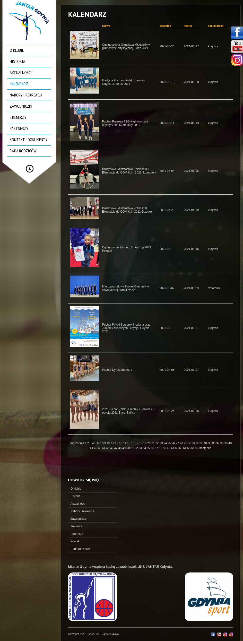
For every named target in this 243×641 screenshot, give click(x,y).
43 (100, 448)
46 (112, 448)
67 (197, 448)
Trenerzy (18, 117)
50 (128, 448)
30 (190, 443)
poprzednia (77, 443)
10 (109, 443)
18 (141, 443)
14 (125, 443)
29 (186, 443)
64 (185, 448)
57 (157, 448)
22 (158, 443)
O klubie (17, 50)
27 (178, 443)
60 (169, 448)
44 (104, 448)
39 (226, 443)
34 (206, 443)
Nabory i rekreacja (26, 95)
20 (149, 443)
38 (222, 443)
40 (230, 443)
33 (202, 443)
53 (141, 448)
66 (193, 448)
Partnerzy (19, 128)
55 (149, 448)
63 (181, 448)
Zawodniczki (21, 106)
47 (116, 448)
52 (137, 448)
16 (133, 443)
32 (198, 443)
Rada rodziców (23, 151)
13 (121, 443)
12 (117, 443)
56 (153, 448)
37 (218, 443)
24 (166, 443)
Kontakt (75, 541)
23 (161, 443)
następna (205, 448)
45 (108, 448)
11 (113, 443)
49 (124, 448)
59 (165, 448)
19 (145, 443)
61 (173, 448)
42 (96, 448)
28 (182, 443)
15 (129, 443)
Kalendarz (19, 84)
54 (145, 448)
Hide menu (29, 168)
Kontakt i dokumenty (28, 139)
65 (189, 448)
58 (161, 448)
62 (177, 448)
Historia (17, 61)
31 (194, 443)
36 (214, 443)
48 (120, 448)
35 (210, 443)
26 (174, 443)
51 (132, 448)
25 (170, 443)
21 (153, 443)
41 (92, 448)
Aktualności (21, 72)
